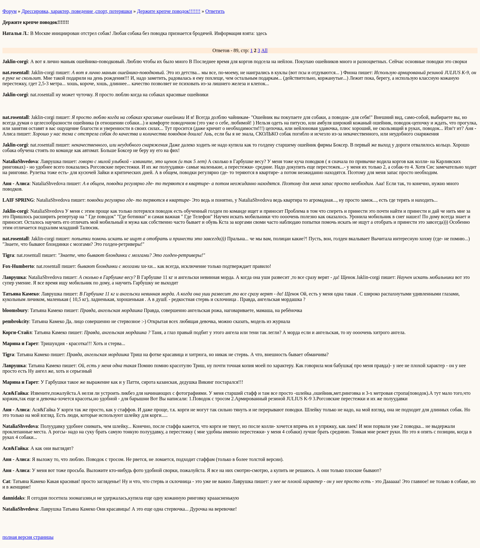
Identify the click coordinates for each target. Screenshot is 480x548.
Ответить (215, 11)
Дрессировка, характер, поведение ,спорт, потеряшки (76, 11)
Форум (9, 11)
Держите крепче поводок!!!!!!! (168, 11)
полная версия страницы (28, 537)
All (264, 50)
